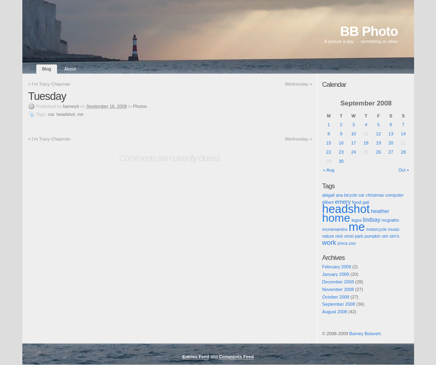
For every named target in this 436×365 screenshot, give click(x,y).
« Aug (329, 170)
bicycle (350, 195)
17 (353, 143)
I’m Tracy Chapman (49, 84)
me (80, 114)
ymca (342, 243)
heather (380, 211)
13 (391, 133)
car (51, 114)
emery (343, 202)
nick (339, 236)
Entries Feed (195, 356)
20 (391, 143)
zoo (352, 243)
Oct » (404, 170)
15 (328, 143)
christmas (375, 195)
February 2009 (336, 266)
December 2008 (338, 281)
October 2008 (335, 297)
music (393, 229)
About (70, 68)
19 (378, 143)
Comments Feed (236, 356)
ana (339, 195)
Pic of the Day (329, 340)
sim (385, 236)
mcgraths (390, 220)
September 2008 (338, 304)
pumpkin (373, 236)
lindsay (372, 220)
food (356, 202)
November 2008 (338, 289)
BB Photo (369, 31)
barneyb (71, 106)
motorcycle (376, 229)
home (336, 217)
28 (403, 152)
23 (341, 152)
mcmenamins (334, 229)
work (329, 242)
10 (353, 133)
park (359, 236)
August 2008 (334, 311)
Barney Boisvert (365, 333)
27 (391, 152)
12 (378, 133)
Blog (46, 68)
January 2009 (335, 274)
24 (353, 152)
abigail (328, 195)
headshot (66, 114)
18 (365, 143)
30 (341, 161)
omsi (349, 236)
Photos (140, 106)
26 (378, 152)
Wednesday (298, 84)
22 (328, 152)
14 (403, 133)
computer (394, 195)
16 (341, 143)
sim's (394, 236)
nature (328, 236)
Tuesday (47, 96)
